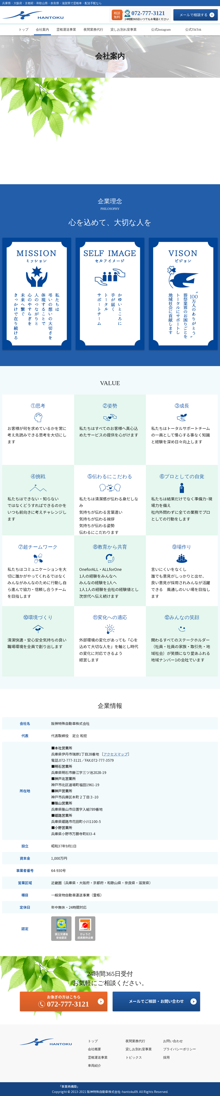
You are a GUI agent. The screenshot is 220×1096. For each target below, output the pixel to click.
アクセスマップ (115, 754)
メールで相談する (194, 14)
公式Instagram (160, 29)
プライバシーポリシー (179, 1049)
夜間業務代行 (93, 29)
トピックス (134, 1057)
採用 (166, 1057)
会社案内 (42, 29)
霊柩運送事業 (66, 29)
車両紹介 (94, 1065)
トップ (23, 29)
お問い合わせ (173, 1041)
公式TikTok (192, 29)
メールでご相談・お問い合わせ (156, 1001)
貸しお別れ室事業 (123, 29)
